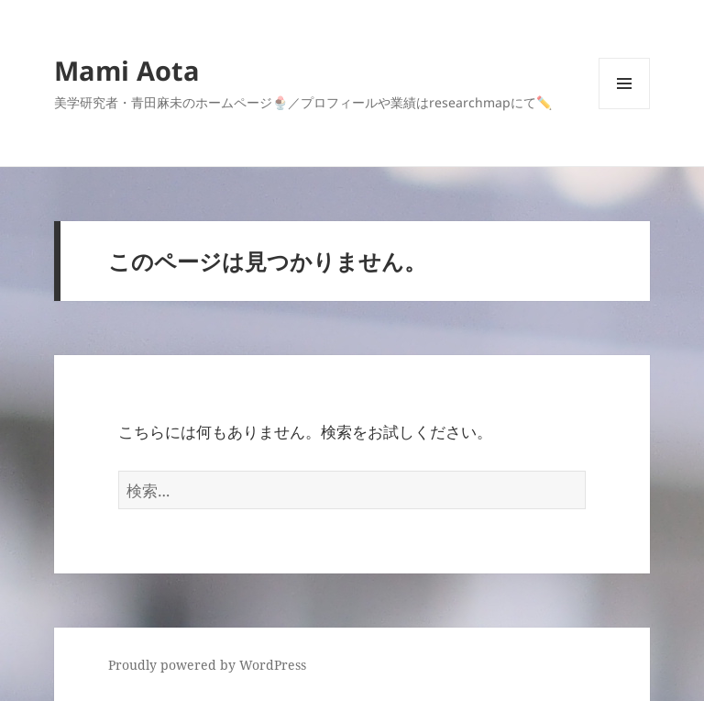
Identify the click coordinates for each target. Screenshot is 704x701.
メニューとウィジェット (624, 108)
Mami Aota (127, 70)
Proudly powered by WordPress (207, 664)
